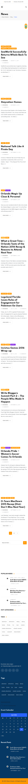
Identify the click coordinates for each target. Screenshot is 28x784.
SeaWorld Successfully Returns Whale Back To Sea (14, 55)
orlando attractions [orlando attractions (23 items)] (6, 628)
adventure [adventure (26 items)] (4, 621)
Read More (7, 76)
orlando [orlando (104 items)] (23, 625)
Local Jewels (21, 577)
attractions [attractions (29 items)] (11, 621)
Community (13, 599)
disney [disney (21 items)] (23, 621)
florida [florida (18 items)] (8, 625)
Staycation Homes (11, 102)
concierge (5, 60)
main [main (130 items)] (17, 625)
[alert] (14, 706)
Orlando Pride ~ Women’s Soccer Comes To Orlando (11, 454)
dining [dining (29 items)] (18, 621)
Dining (11, 577)
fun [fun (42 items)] (13, 625)
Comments (5, 62)
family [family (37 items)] (3, 625)
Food (15, 577)
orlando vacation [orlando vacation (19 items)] (18, 628)
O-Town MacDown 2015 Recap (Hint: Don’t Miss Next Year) (13, 504)
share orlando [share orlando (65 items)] (5, 635)
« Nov (2, 735)
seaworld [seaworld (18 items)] (9, 632)
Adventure (13, 588)
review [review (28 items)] (3, 632)
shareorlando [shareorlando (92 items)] (17, 632)
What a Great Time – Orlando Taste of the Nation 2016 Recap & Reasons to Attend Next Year (13, 247)
